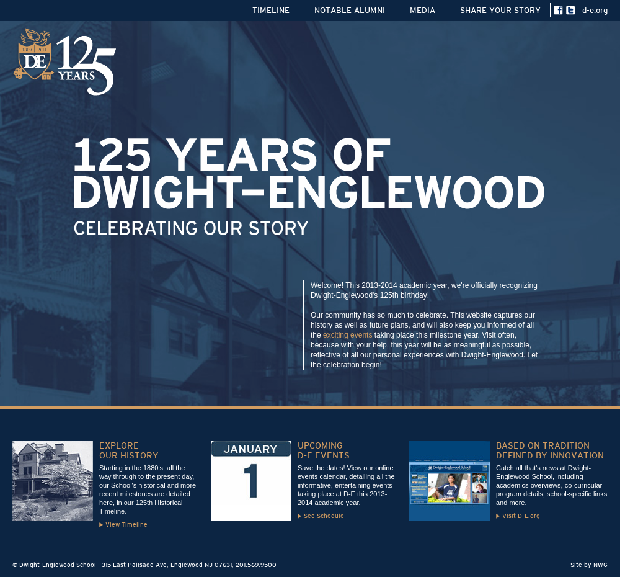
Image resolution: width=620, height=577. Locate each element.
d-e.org (595, 10)
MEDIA (422, 10)
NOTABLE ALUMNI (349, 10)
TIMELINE (271, 10)
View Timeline (126, 524)
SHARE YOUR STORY (500, 10)
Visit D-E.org (521, 515)
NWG (600, 564)
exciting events (347, 335)
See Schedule (324, 515)
